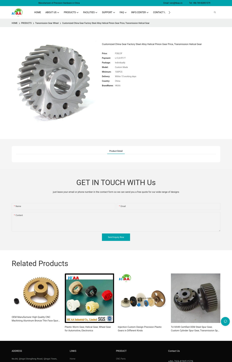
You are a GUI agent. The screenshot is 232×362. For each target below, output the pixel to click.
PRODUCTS (26, 23)
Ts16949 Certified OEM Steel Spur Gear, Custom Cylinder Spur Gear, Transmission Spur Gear (195, 329)
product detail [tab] (116, 151)
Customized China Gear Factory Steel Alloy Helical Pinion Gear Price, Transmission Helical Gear (105, 23)
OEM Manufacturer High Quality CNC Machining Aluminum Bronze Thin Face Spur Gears (35, 319)
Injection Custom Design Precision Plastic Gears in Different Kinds (140, 329)
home (15, 23)
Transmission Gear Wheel (47, 23)
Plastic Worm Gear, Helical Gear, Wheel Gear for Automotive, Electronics (88, 329)
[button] (169, 12)
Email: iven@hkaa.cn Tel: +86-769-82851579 (187, 3)
